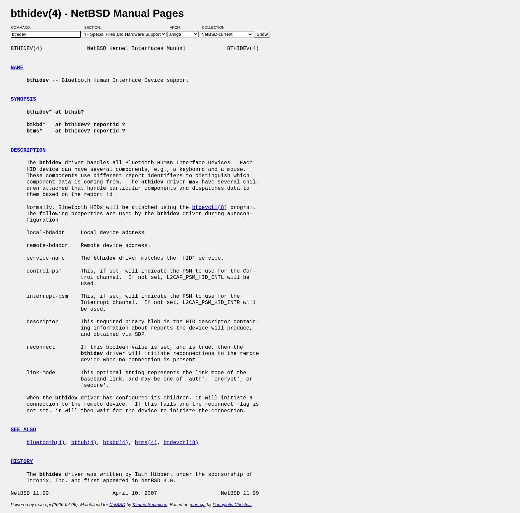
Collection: (214, 27)
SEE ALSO (23, 430)
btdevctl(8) (209, 207)
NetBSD (117, 504)
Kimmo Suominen (149, 504)
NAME (17, 68)
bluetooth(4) (46, 442)
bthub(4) (84, 442)
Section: (94, 27)
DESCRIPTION (28, 150)
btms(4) (146, 442)
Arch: (178, 27)
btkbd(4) (115, 442)
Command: (23, 27)
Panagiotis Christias (232, 504)
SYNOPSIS (23, 99)
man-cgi (197, 504)
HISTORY (22, 461)
